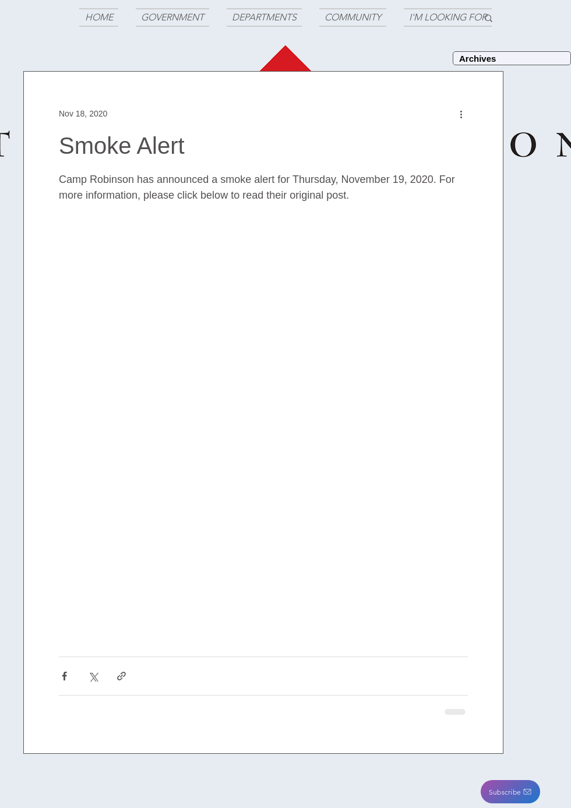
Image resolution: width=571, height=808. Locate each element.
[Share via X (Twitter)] (92, 676)
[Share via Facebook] (64, 676)
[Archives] (512, 58)
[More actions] (461, 114)
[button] (510, 791)
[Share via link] (121, 676)
